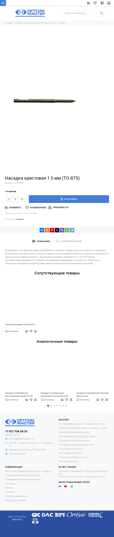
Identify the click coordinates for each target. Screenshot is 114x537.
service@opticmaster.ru (21, 438)
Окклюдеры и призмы (70, 453)
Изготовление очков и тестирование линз (81, 424)
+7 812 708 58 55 (16, 431)
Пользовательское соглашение (22, 475)
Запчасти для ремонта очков (74, 432)
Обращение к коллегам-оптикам (23, 479)
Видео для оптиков (15, 500)
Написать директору (16, 496)
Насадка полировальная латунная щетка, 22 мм (92, 394)
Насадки (20, 219)
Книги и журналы (68, 461)
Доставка (10, 483)
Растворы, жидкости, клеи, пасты (76, 444)
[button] (48, 405)
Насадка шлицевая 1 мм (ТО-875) (20, 324)
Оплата (9, 487)
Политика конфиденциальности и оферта (28, 471)
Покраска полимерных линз (73, 440)
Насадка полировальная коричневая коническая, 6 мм (54, 394)
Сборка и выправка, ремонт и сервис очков (82, 428)
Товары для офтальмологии (73, 457)
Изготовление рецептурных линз (76, 436)
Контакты (10, 492)
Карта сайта (17, 519)
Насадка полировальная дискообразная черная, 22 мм (19, 394)
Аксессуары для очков (70, 449)
